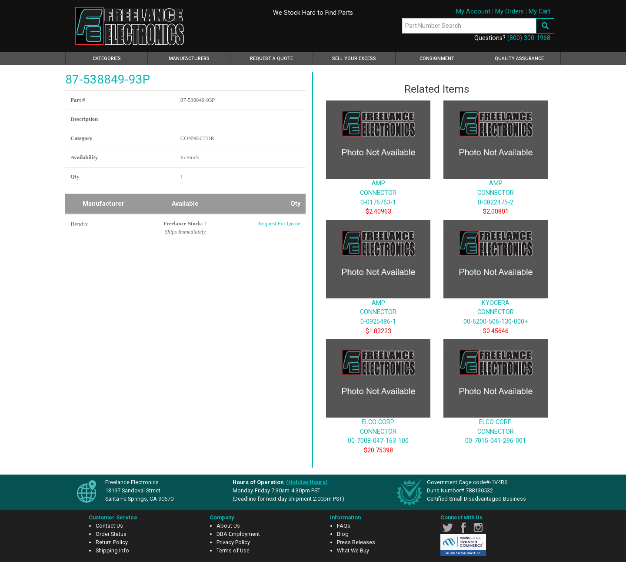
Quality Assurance (519, 58)
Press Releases (356, 542)
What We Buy (353, 550)
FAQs (343, 525)
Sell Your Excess (354, 58)
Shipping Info (112, 550)
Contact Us (109, 525)
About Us (228, 525)
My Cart (539, 11)
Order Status (111, 534)
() (307, 482)
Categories (119, 57)
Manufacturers (189, 58)
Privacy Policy (233, 542)
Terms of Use (233, 550)
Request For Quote (279, 224)
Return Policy (112, 542)
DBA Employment (238, 534)
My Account (473, 11)
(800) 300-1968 (528, 38)
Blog (343, 534)
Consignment (437, 58)
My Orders (509, 11)
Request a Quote (271, 58)
